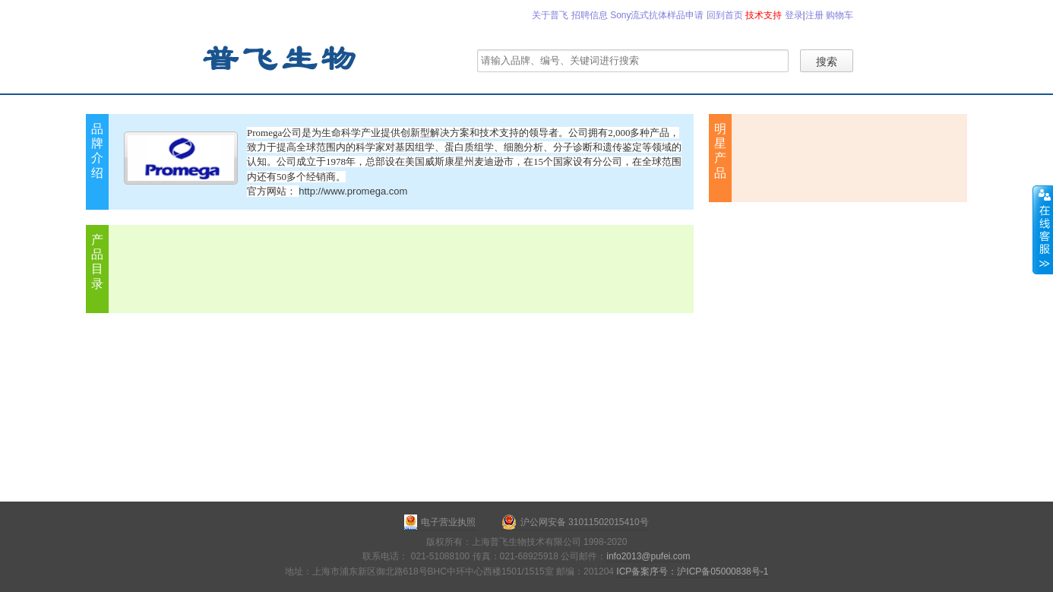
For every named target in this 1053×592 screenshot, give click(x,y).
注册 (814, 15)
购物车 (839, 15)
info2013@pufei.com (648, 556)
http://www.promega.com (353, 191)
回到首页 (725, 15)
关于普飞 (550, 15)
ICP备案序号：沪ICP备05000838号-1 (692, 571)
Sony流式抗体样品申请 (657, 15)
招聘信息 (589, 15)
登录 (794, 15)
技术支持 (763, 15)
